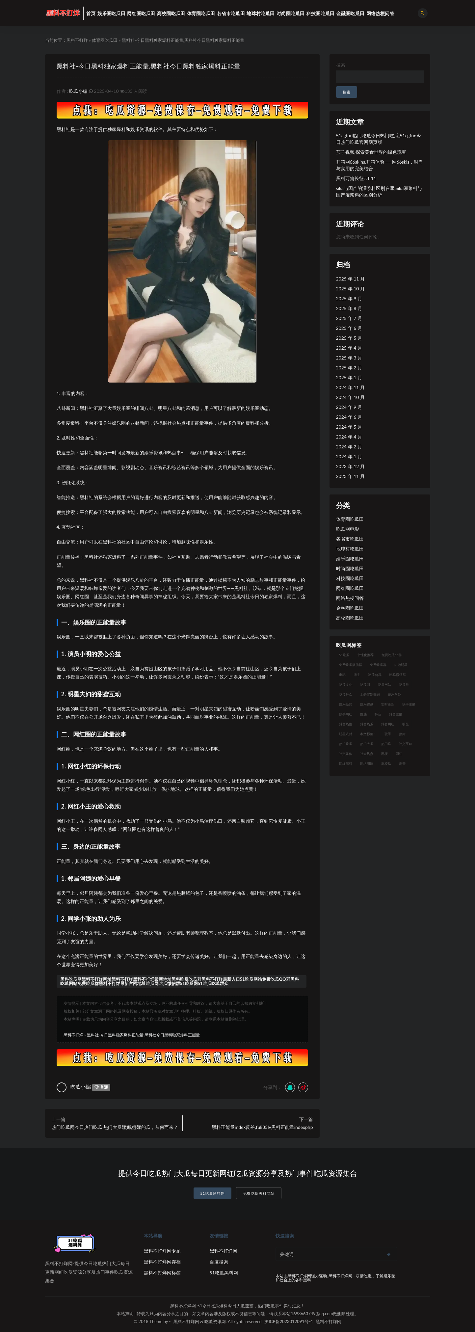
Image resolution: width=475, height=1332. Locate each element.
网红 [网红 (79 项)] (399, 754)
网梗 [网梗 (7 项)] (384, 754)
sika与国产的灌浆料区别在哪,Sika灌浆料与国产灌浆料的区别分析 (379, 191)
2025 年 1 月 (349, 377)
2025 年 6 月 (349, 328)
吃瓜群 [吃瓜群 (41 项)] (404, 684)
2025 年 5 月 (349, 338)
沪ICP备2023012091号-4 (288, 1321)
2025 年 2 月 (349, 367)
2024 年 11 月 (350, 387)
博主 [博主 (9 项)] (357, 675)
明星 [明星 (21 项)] (405, 724)
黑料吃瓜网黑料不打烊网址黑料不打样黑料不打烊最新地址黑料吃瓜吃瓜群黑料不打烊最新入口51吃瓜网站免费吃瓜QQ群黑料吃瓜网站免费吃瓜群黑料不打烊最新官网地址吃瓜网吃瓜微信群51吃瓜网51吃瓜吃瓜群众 (179, 981)
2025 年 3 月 (349, 357)
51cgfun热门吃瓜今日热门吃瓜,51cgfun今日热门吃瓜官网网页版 (378, 139)
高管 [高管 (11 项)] (402, 763)
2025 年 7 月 (349, 318)
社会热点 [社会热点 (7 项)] (366, 754)
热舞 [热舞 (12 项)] (402, 734)
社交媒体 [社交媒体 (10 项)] (345, 754)
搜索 (340, 64)
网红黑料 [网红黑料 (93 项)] (345, 763)
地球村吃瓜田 (350, 548)
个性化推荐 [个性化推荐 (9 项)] (365, 655)
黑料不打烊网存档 (162, 1262)
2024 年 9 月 (349, 407)
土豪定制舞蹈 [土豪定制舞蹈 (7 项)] (370, 694)
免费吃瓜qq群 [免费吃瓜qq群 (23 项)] (392, 655)
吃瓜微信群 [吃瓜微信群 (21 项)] (397, 675)
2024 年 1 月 (349, 456)
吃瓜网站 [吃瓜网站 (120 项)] (384, 684)
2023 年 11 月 (350, 476)
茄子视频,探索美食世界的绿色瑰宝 (371, 152)
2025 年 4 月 (349, 348)
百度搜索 (219, 1262)
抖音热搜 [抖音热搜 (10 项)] (345, 724)
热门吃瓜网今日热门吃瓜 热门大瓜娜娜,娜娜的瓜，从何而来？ (115, 1127)
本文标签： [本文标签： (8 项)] (368, 734)
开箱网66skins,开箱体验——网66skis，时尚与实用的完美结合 (379, 165)
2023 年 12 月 (350, 466)
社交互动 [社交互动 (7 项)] (405, 744)
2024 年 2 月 (349, 446)
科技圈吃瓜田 (350, 578)
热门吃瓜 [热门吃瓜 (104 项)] (345, 744)
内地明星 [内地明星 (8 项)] (401, 665)
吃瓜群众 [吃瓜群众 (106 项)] (345, 694)
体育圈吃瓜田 (105, 40)
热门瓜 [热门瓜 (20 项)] (386, 744)
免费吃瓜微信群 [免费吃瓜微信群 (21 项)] (350, 665)
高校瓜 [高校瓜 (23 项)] (386, 763)
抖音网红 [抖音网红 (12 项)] (387, 724)
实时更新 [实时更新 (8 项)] (387, 704)
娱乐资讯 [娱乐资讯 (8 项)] (366, 704)
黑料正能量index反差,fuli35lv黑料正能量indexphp (262, 1127)
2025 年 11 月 (350, 278)
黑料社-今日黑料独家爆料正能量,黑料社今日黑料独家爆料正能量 (158, 66)
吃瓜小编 (78, 91)
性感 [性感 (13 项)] (363, 714)
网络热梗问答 (350, 598)
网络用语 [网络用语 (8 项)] (366, 763)
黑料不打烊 (77, 40)
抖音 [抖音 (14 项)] (378, 714)
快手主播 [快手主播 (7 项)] (408, 704)
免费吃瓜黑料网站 (259, 1193)
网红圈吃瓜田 (350, 588)
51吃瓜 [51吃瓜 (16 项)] (344, 655)
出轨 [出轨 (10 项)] (342, 675)
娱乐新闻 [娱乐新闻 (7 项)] (345, 704)
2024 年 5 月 (349, 427)
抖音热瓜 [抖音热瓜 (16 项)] (366, 724)
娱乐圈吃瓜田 (350, 558)
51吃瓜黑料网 (212, 1193)
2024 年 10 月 (350, 397)
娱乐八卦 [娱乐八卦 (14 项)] (394, 694)
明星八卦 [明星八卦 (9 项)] (345, 734)
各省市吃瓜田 (350, 539)
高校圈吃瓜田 (350, 618)
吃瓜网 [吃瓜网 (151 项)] (365, 684)
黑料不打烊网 (223, 1251)
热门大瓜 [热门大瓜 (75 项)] (366, 744)
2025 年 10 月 (350, 288)
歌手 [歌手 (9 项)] (387, 734)
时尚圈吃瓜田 (350, 568)
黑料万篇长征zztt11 (356, 178)
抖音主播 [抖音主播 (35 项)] (395, 714)
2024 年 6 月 (349, 417)
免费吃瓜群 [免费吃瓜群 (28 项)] (378, 665)
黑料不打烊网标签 (162, 1272)
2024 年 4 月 (349, 437)
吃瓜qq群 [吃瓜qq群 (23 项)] (375, 675)
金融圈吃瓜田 (350, 608)
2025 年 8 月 (349, 308)
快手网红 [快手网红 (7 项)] (345, 714)
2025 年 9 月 (349, 298)
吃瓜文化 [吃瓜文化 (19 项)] (345, 684)
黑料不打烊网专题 (162, 1251)
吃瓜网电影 (347, 529)
